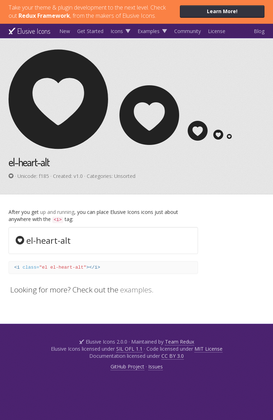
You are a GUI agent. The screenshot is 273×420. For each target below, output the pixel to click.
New (64, 31)
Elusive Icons (29, 31)
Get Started (90, 31)
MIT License (208, 348)
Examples (149, 31)
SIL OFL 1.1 (129, 348)
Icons (117, 31)
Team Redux (179, 341)
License (216, 31)
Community (187, 31)
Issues (155, 366)
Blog (259, 31)
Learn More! (222, 11)
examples (136, 290)
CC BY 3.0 (172, 355)
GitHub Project (127, 366)
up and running (57, 212)
